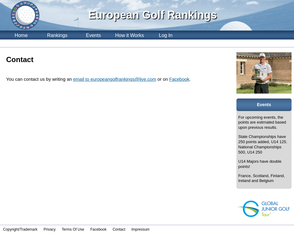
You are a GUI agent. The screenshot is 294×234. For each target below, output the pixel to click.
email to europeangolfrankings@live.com (114, 79)
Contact (119, 229)
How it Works (129, 35)
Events (93, 35)
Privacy (49, 229)
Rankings (57, 35)
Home (21, 35)
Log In (165, 35)
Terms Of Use (73, 229)
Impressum (140, 229)
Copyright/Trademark (20, 229)
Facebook (179, 79)
